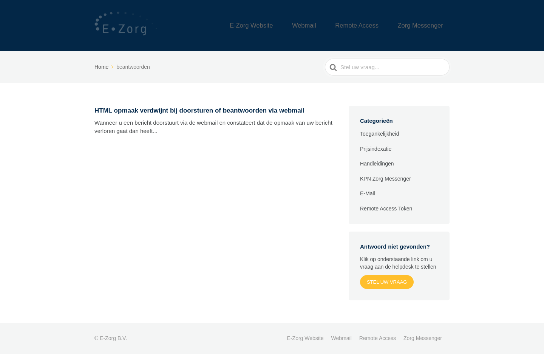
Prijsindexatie (375, 149)
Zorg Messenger (426, 25)
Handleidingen (377, 164)
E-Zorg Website (288, 25)
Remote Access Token (386, 209)
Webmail (331, 25)
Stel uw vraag (387, 282)
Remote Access (373, 25)
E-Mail (367, 193)
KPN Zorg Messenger (385, 179)
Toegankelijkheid (379, 134)
